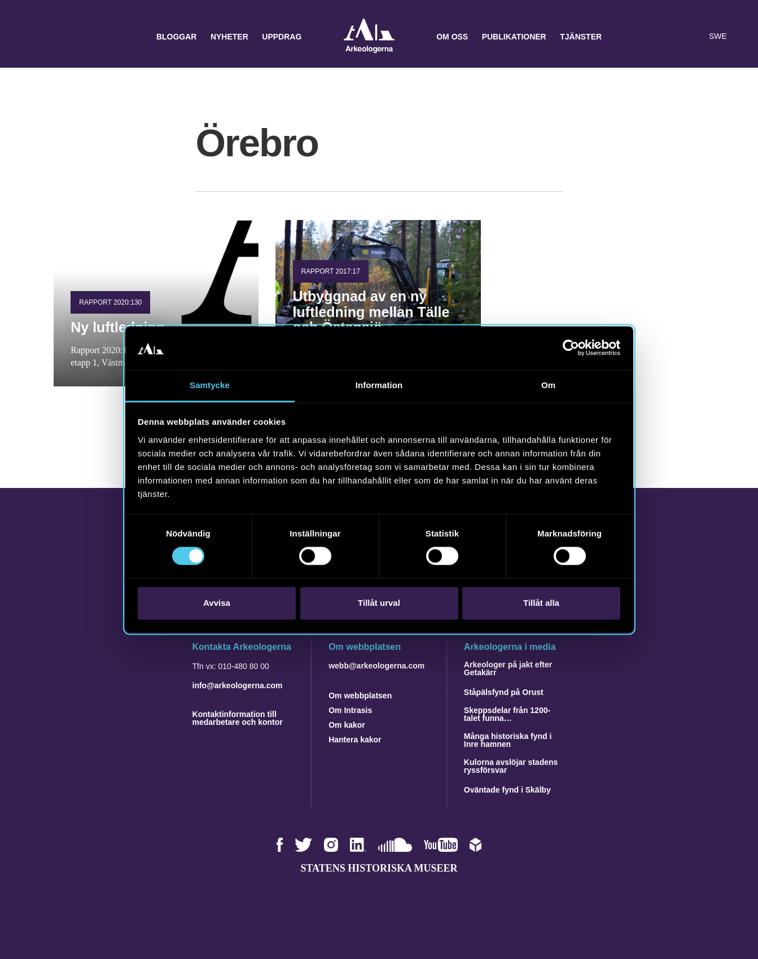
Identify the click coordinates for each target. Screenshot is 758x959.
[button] (670, 36)
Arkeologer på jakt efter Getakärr (508, 668)
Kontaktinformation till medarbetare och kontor (237, 718)
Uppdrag (281, 36)
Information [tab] (379, 385)
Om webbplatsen (360, 696)
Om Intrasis (350, 710)
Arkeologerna (369, 37)
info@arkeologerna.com (237, 685)
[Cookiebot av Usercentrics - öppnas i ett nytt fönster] (571, 348)
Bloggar (176, 36)
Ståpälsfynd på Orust (504, 692)
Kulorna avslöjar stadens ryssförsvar (511, 766)
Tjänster (581, 36)
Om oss (452, 36)
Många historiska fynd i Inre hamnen (508, 740)
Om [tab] (548, 385)
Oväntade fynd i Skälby (507, 790)
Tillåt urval (379, 603)
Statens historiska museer (378, 868)
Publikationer (514, 36)
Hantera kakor (354, 740)
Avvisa (216, 603)
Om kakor (346, 725)
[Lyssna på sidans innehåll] (692, 36)
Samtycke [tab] (210, 385)
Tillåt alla (541, 603)
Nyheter (229, 36)
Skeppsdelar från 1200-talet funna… (507, 714)
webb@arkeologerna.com (376, 666)
